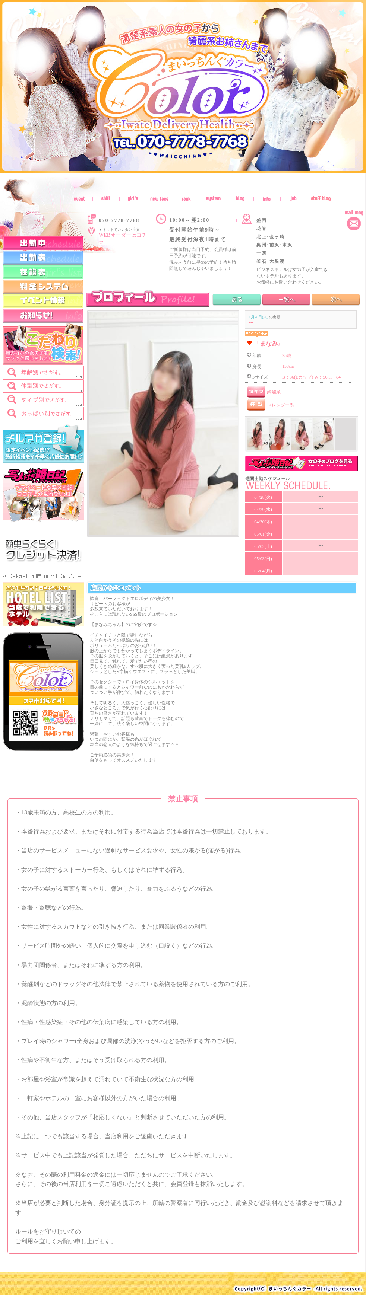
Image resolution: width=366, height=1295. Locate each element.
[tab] (43, 372)
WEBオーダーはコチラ (123, 238)
